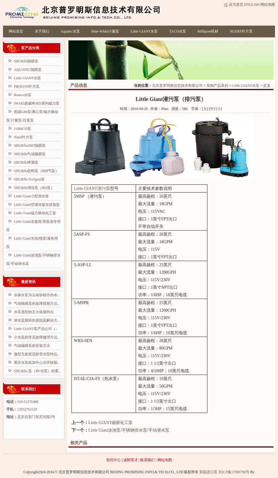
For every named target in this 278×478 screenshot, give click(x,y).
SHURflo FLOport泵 (29, 179)
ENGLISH (252, 4)
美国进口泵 (208, 472)
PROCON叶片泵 (26, 86)
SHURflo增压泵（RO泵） (34, 188)
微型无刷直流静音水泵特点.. (36, 354)
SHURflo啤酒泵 (26, 162)
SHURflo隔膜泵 (26, 61)
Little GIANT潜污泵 (92, 188)
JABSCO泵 (22, 129)
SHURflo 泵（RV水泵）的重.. (37, 371)
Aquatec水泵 (70, 31)
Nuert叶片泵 (23, 137)
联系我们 (147, 460)
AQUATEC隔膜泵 (28, 70)
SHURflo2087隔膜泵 (30, 145)
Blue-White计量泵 (105, 31)
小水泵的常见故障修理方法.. (36, 337)
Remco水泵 (22, 95)
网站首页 (16, 31)
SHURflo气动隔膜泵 (30, 154)
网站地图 (268, 4)
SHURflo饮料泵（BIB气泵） (36, 171)
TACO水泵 (177, 31)
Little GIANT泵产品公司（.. (35, 329)
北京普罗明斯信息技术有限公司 (177, 85)
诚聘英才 (130, 460)
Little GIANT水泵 (144, 31)
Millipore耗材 (207, 31)
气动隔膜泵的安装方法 (32, 346)
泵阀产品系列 (217, 85)
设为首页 (233, 4)
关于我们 (42, 31)
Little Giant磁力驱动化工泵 (35, 213)
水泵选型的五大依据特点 (34, 312)
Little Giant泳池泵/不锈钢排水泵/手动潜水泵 (128, 430)
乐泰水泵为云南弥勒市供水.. (36, 295)
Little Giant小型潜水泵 (31, 196)
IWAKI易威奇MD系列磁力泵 (36, 103)
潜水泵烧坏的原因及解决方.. (36, 320)
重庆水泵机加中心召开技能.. (36, 362)
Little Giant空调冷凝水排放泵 (37, 205)
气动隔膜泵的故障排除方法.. (36, 303)
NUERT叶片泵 (241, 31)
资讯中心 (113, 460)
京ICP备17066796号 (233, 472)
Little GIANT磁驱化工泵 (110, 422)
